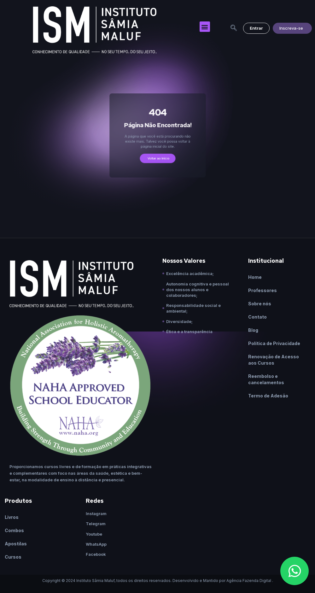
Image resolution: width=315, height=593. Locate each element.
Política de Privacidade (274, 343)
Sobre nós (259, 303)
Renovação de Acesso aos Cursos (273, 360)
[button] (205, 26)
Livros (12, 517)
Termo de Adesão (268, 395)
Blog (253, 330)
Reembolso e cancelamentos (266, 379)
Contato (257, 317)
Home (255, 277)
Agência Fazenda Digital (248, 580)
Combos (14, 530)
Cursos (13, 557)
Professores (262, 290)
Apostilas (16, 543)
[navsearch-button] (233, 28)
